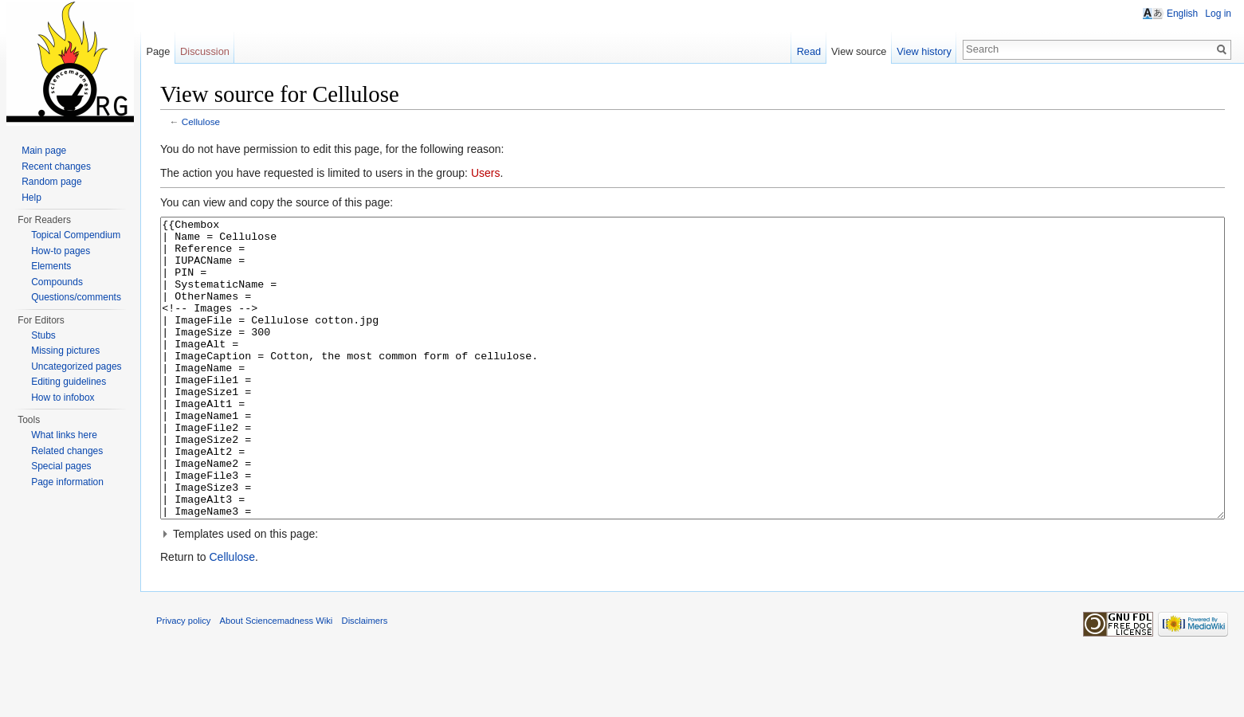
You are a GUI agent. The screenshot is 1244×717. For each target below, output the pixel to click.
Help (31, 197)
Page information (67, 482)
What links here (64, 435)
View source (858, 51)
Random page (51, 181)
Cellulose (201, 121)
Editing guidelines (68, 381)
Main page (44, 150)
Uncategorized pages (76, 366)
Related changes (67, 450)
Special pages (61, 466)
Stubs (43, 335)
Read (809, 51)
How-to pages (60, 251)
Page (158, 51)
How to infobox (62, 397)
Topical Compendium (75, 235)
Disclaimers (365, 680)
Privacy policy (183, 680)
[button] (692, 593)
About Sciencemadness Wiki (276, 680)
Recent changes (56, 166)
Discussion (205, 51)
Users (485, 173)
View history (924, 51)
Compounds (57, 282)
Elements (51, 266)
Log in (1218, 13)
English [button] (1182, 13)
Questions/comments (76, 297)
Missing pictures (65, 350)
